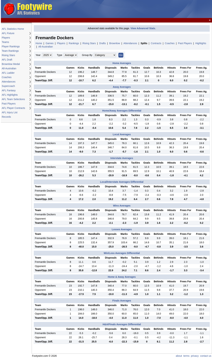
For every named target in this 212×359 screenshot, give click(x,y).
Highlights (200, 43)
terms (186, 355)
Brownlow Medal (11, 64)
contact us (205, 355)
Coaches (6, 77)
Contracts (156, 43)
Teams (5, 42)
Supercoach (8, 86)
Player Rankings (11, 46)
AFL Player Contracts (13, 108)
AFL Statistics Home (13, 28)
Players (6, 37)
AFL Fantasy (9, 90)
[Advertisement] (147, 9)
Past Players (9, 103)
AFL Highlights (10, 94)
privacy (195, 355)
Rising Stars (8, 55)
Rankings (74, 43)
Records (6, 116)
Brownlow (114, 43)
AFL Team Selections (13, 99)
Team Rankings (10, 50)
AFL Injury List (9, 112)
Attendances (8, 81)
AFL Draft (7, 59)
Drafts (102, 43)
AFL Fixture (8, 33)
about (179, 355)
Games (49, 43)
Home (39, 43)
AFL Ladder (8, 72)
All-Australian (9, 68)
